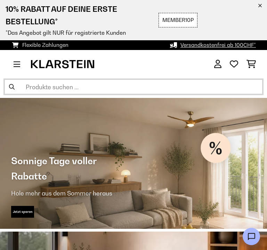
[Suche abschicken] (12, 87)
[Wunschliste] (234, 64)
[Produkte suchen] (133, 86)
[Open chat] (251, 236)
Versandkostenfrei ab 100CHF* (218, 45)
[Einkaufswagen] (251, 64)
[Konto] (217, 64)
